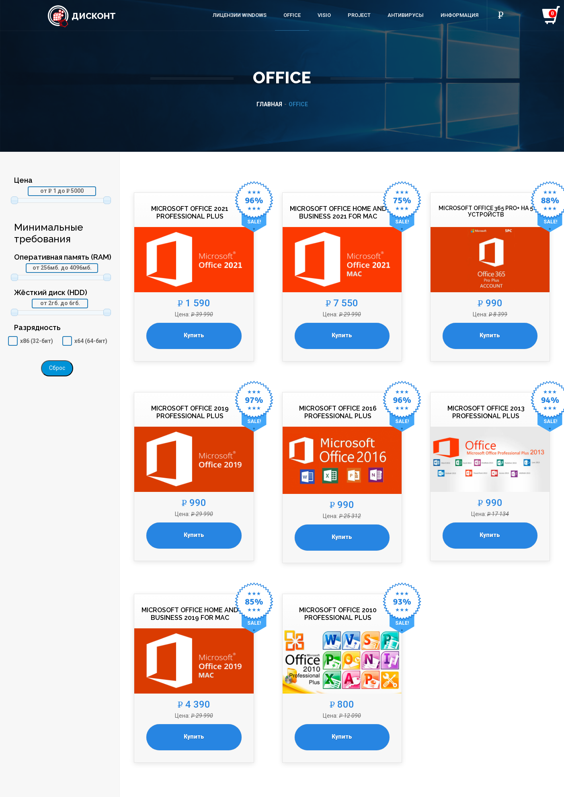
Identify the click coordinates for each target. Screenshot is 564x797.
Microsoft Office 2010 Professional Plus (338, 613)
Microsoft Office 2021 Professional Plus (189, 212)
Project (359, 15)
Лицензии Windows (240, 15)
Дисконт (81, 16)
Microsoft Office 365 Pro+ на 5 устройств (486, 211)
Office (292, 15)
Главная (269, 104)
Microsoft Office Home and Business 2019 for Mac (190, 613)
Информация (459, 15)
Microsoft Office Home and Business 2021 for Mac (338, 212)
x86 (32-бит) (36, 341)
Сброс (57, 368)
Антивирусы (406, 15)
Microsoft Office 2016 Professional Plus (338, 412)
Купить (194, 335)
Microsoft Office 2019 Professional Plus (190, 412)
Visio (324, 15)
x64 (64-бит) (90, 341)
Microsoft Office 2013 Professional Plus (486, 412)
